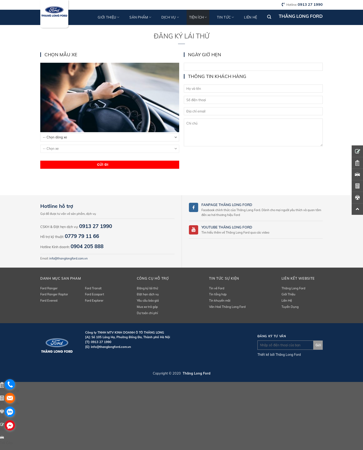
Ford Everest (49, 300)
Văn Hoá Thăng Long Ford (227, 307)
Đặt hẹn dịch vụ (148, 294)
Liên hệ (250, 17)
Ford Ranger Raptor (54, 294)
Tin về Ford (216, 288)
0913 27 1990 (310, 4)
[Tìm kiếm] (269, 17)
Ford (247, 227)
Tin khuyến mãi (219, 300)
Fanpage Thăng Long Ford (226, 205)
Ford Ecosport (94, 294)
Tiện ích (198, 17)
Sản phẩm (140, 17)
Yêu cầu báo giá (148, 300)
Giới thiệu (108, 17)
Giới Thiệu (288, 294)
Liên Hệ (287, 300)
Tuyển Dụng (290, 307)
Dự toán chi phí (147, 313)
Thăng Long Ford (293, 288)
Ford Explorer (94, 300)
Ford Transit (93, 288)
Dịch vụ (170, 17)
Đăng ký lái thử (147, 288)
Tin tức (225, 17)
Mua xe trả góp (147, 307)
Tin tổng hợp (218, 294)
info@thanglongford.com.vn (68, 258)
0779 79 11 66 (82, 236)
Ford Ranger (49, 288)
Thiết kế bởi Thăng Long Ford (279, 355)
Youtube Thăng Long (221, 227)
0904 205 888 (87, 246)
